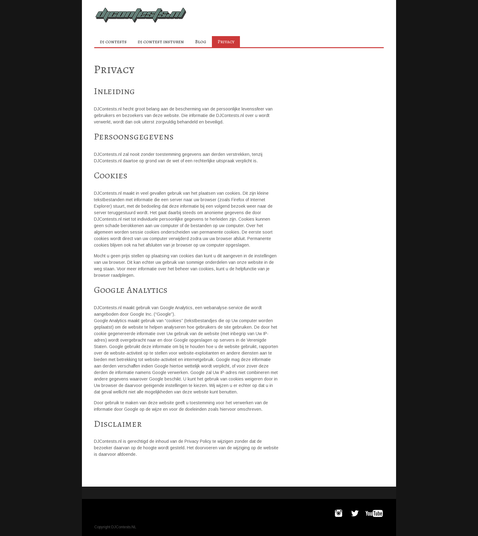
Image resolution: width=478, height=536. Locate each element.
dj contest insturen (161, 41)
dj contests (113, 41)
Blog (200, 41)
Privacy (225, 41)
